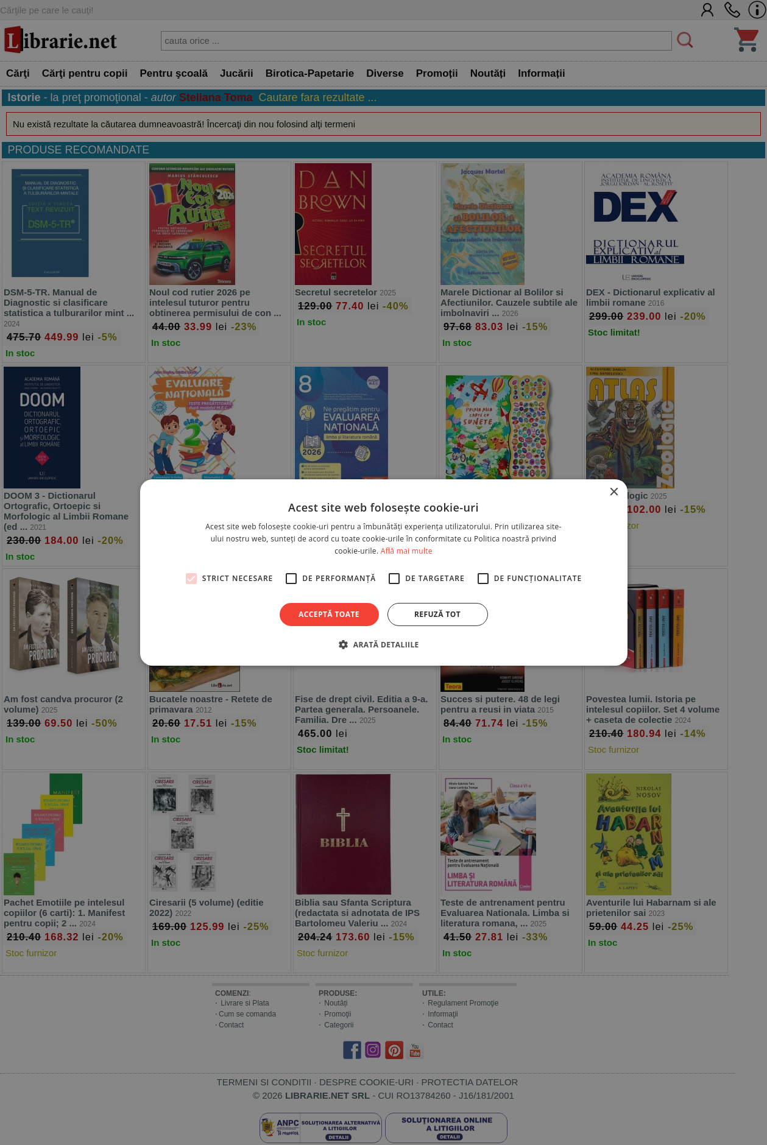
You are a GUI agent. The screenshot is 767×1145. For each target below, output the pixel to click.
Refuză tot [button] (437, 614)
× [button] (613, 492)
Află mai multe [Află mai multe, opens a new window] (407, 551)
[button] (383, 644)
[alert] (383, 572)
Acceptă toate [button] (329, 614)
